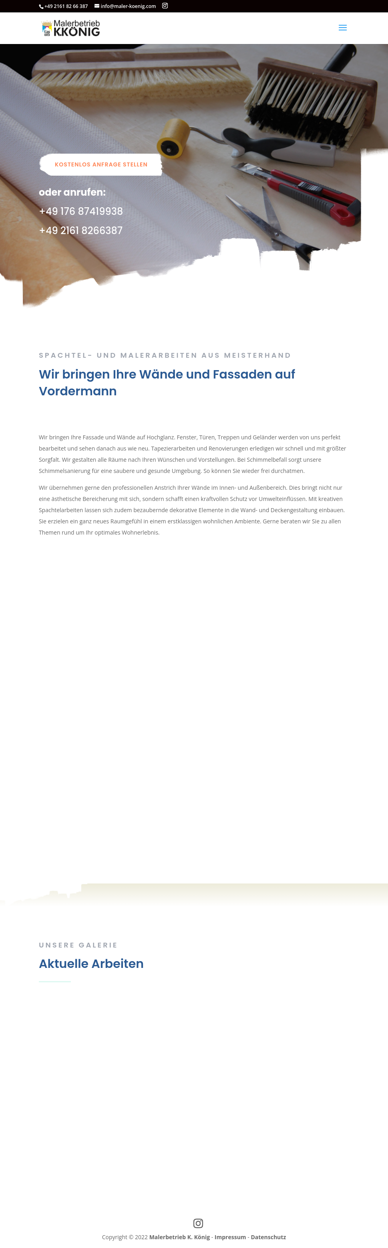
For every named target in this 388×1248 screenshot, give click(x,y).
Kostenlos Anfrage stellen (101, 164)
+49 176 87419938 (81, 211)
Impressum (230, 1237)
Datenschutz (268, 1237)
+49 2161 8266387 (81, 230)
